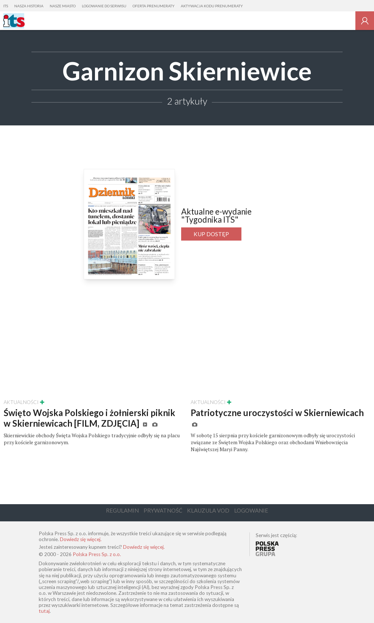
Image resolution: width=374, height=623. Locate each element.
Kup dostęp (211, 234)
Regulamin (122, 510)
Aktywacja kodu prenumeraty (212, 6)
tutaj (44, 611)
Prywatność (163, 510)
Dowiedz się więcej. (81, 539)
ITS (5, 6)
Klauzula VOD (208, 510)
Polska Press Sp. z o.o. (97, 554)
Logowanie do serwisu (104, 6)
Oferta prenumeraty (154, 6)
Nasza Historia (28, 6)
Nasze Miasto (63, 6)
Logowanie (251, 510)
